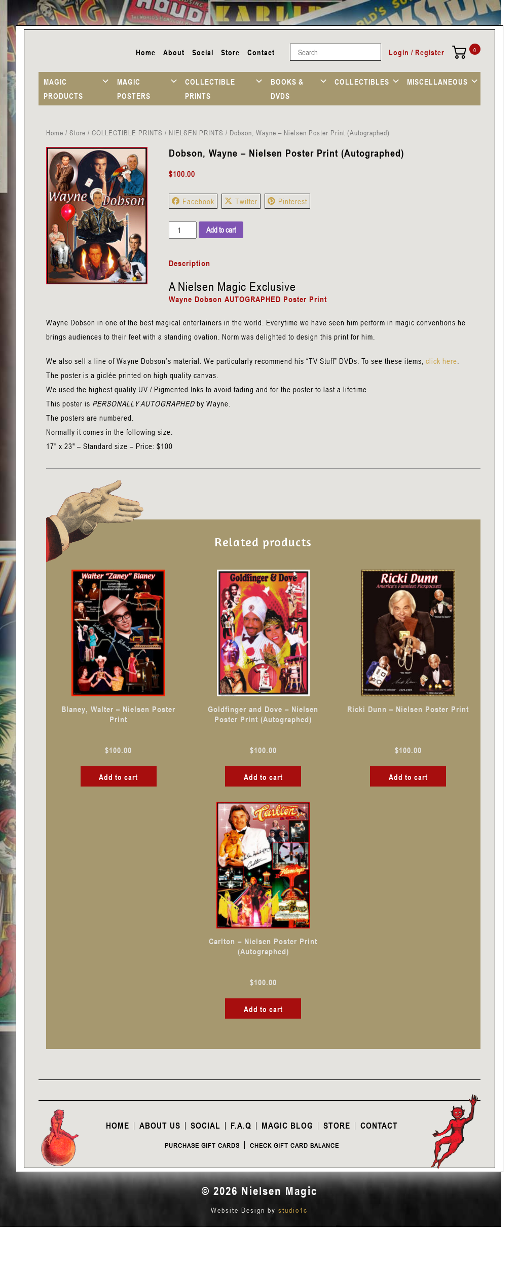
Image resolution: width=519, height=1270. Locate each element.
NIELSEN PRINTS (196, 132)
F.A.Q (241, 1125)
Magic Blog (287, 1125)
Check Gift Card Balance (294, 1145)
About (173, 52)
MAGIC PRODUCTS (63, 89)
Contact (261, 52)
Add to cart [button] (118, 777)
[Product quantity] (182, 230)
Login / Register (416, 52)
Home (146, 52)
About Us (159, 1125)
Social (202, 52)
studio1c (293, 1210)
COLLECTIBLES (362, 82)
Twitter (241, 201)
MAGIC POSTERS (134, 89)
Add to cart (221, 230)
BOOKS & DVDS (287, 89)
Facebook (193, 201)
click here (441, 361)
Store (230, 52)
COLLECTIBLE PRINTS (210, 89)
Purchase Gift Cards (202, 1145)
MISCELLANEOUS (437, 82)
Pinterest (287, 201)
